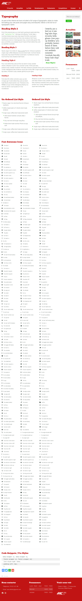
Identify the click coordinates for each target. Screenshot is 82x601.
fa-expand (5, 484)
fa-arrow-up (44, 449)
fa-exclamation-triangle (28, 208)
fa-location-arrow (45, 249)
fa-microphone (6, 260)
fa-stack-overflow (45, 522)
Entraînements (39, 8)
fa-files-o (5, 408)
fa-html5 (43, 511)
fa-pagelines (44, 517)
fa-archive (43, 145)
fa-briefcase (6, 162)
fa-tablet (24, 328)
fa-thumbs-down (45, 334)
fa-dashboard (8, 197)
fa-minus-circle (6, 263)
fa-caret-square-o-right (47, 170)
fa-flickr (5, 506)
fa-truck (43, 347)
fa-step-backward (45, 490)
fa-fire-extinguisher (45, 216)
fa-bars (24, 153)
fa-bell (4, 156)
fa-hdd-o (5, 235)
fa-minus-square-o (45, 263)
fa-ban (23, 151)
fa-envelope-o (44, 203)
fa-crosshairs (25, 194)
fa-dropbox (6, 503)
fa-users (5, 356)
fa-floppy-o (25, 408)
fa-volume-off (6, 358)
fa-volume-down (45, 356)
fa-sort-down (45, 312)
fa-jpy (4, 380)
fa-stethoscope (25, 541)
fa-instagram (6, 514)
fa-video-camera (26, 356)
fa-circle (24, 178)
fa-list (4, 413)
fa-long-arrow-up (7, 476)
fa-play (42, 487)
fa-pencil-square (7, 271)
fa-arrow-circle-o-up (46, 443)
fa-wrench (24, 361)
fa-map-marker (25, 257)
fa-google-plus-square (27, 511)
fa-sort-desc (25, 312)
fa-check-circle (6, 175)
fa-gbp (23, 377)
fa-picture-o (25, 274)
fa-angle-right (25, 438)
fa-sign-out (6, 304)
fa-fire (23, 216)
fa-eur (42, 375)
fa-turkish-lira (8, 388)
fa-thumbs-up (44, 336)
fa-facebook (25, 503)
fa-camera (24, 167)
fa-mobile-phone (27, 265)
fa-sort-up (45, 315)
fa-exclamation (44, 205)
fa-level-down (44, 246)
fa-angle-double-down (27, 432)
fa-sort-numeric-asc (8, 315)
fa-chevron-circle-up (8, 465)
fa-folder (43, 222)
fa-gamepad (25, 227)
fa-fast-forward (45, 484)
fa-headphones (26, 235)
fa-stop (24, 492)
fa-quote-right (44, 285)
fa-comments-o (7, 192)
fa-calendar (44, 164)
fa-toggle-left (8, 345)
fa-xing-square (25, 533)
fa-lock (4, 252)
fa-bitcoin (26, 372)
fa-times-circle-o (7, 342)
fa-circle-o (43, 178)
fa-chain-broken (26, 397)
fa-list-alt (24, 413)
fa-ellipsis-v (5, 203)
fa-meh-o (43, 257)
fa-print (43, 279)
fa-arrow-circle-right (8, 446)
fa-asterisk (5, 151)
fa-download (6, 200)
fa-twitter (5, 528)
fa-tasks (43, 331)
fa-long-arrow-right (46, 473)
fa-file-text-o (44, 405)
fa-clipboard (44, 397)
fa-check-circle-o (26, 175)
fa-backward (6, 481)
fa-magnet (43, 252)
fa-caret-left (43, 454)
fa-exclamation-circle (8, 208)
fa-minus (43, 260)
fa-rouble (25, 383)
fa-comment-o (25, 189)
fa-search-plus (44, 295)
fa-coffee (5, 186)
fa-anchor (24, 145)
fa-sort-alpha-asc (45, 306)
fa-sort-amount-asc (27, 309)
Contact (73, 8)
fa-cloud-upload (7, 183)
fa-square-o (44, 317)
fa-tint (23, 342)
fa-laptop (24, 244)
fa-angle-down (44, 435)
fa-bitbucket (6, 498)
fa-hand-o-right (26, 470)
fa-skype (5, 522)
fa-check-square (45, 175)
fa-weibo (24, 531)
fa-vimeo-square (45, 528)
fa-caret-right (6, 457)
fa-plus (4, 276)
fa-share (5, 298)
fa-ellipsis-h (44, 200)
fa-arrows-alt (25, 451)
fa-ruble (6, 386)
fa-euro (6, 377)
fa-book (5, 159)
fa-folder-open (25, 224)
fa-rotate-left (45, 418)
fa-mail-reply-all (45, 254)
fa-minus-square (26, 263)
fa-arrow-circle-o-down (47, 440)
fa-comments (44, 189)
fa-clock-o (5, 181)
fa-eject (43, 481)
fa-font (42, 408)
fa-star (4, 320)
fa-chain (6, 397)
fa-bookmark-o (44, 159)
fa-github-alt (6, 509)
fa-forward (5, 487)
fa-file (42, 402)
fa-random (5, 287)
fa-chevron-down (26, 465)
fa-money (43, 265)
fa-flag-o (43, 219)
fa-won (44, 388)
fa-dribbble (43, 500)
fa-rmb (6, 383)
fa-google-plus (7, 511)
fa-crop (5, 194)
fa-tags (24, 331)
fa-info (4, 241)
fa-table (24, 424)
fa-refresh (24, 287)
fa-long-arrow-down (8, 473)
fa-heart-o (5, 238)
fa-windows (44, 531)
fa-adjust (5, 145)
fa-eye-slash (44, 211)
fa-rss (23, 293)
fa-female (5, 213)
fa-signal (24, 304)
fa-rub (42, 383)
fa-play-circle (6, 490)
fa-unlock (24, 350)
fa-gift (42, 230)
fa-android (24, 495)
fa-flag (4, 219)
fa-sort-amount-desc (46, 309)
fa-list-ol (43, 413)
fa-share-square (26, 298)
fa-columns (6, 399)
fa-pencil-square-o (26, 271)
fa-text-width (6, 427)
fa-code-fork (44, 183)
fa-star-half (24, 320)
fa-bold (42, 394)
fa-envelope (25, 203)
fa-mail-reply (27, 254)
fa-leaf (42, 244)
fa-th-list (5, 429)
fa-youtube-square (26, 536)
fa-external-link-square (8, 211)
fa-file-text (24, 405)
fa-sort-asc (5, 312)
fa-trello (5, 525)
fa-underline (25, 429)
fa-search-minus (26, 295)
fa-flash (6, 222)
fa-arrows (5, 148)
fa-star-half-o (25, 323)
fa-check (43, 172)
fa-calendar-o (6, 167)
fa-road (43, 290)
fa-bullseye (24, 164)
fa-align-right (25, 394)
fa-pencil (43, 268)
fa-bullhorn (6, 164)
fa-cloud (24, 181)
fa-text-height (44, 424)
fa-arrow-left (6, 449)
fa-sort (23, 306)
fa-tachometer (44, 328)
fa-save (25, 421)
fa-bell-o (24, 156)
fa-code (24, 183)
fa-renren (43, 520)
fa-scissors (43, 421)
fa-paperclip (44, 416)
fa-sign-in (43, 301)
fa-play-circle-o (26, 490)
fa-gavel (43, 227)
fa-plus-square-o (7, 279)
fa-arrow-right (25, 449)
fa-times (24, 339)
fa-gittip (43, 509)
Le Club (30, 8)
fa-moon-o (5, 268)
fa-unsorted (7, 353)
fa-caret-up (43, 459)
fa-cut (44, 399)
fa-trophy (24, 347)
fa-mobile (5, 265)
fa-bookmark (25, 159)
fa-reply (43, 287)
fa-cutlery (43, 194)
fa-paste (6, 418)
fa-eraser (5, 205)
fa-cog (23, 186)
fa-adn (4, 495)
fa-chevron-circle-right (46, 462)
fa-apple (43, 495)
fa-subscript (6, 326)
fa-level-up (5, 249)
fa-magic (24, 252)
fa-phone (43, 271)
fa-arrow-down (45, 446)
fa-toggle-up (45, 345)
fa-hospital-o (25, 539)
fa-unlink (6, 432)
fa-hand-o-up (44, 470)
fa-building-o (44, 162)
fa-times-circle (44, 339)
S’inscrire (13, 8)
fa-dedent (7, 402)
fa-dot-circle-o (44, 197)
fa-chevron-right (7, 468)
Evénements (51, 8)
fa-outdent (24, 416)
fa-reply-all (5, 290)
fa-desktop (25, 197)
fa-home (24, 238)
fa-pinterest (6, 520)
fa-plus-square (44, 276)
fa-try (42, 386)
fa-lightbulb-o (25, 249)
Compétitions (63, 8)
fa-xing (4, 533)
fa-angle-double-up (26, 435)
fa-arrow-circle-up (26, 446)
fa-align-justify (44, 391)
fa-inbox (43, 238)
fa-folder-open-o (45, 224)
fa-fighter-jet (25, 213)
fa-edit (25, 200)
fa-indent (5, 410)
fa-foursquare (25, 506)
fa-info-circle (25, 241)
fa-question (43, 282)
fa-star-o (43, 323)
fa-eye (23, 211)
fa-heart (43, 235)
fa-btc (42, 372)
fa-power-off (25, 279)
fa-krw (23, 380)
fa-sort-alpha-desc (7, 309)
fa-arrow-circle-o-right (27, 443)
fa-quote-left (25, 285)
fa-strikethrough (7, 424)
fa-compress (25, 481)
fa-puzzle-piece (7, 282)
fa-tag (4, 331)
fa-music (24, 268)
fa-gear (6, 230)
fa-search (5, 295)
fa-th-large (43, 427)
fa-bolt (42, 156)
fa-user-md (43, 541)
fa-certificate (25, 172)
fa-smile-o (5, 306)
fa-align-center (25, 391)
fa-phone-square (7, 274)
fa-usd (23, 388)
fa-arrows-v (43, 148)
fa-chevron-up (25, 468)
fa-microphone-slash (27, 260)
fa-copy (25, 399)
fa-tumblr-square (45, 525)
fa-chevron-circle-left (27, 462)
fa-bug (23, 162)
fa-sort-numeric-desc (27, 315)
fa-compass (25, 192)
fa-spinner (5, 317)
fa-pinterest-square (27, 520)
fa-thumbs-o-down (7, 336)
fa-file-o (5, 405)
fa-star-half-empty (47, 320)
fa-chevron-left (44, 465)
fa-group (45, 233)
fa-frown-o (5, 227)
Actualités (22, 8)
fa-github (43, 506)
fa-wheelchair (6, 361)
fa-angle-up (43, 438)
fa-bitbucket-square (27, 498)
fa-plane (43, 274)
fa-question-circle (7, 285)
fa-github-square (26, 509)
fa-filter (4, 216)
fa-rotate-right (8, 421)
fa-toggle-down (46, 342)
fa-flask (24, 222)
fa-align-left (6, 394)
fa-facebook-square (46, 503)
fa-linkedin (24, 514)
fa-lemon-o (24, 246)
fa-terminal (5, 334)
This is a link (21, 51)
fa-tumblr (24, 525)
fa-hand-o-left (6, 470)
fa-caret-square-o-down (9, 170)
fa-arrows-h (25, 148)
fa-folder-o (5, 224)
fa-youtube (43, 533)
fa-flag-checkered (26, 219)
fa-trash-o (5, 347)
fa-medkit (43, 539)
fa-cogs (43, 186)
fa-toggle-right (27, 345)
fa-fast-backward (26, 484)
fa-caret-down (25, 454)
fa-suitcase (25, 326)
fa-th (23, 427)
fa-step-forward (6, 492)
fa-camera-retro (45, 167)
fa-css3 (24, 500)
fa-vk (4, 531)
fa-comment (6, 189)
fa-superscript (6, 328)
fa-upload (24, 353)
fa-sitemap (43, 304)
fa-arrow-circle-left (26, 440)
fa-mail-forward (8, 254)
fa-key (42, 241)
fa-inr (42, 377)
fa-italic (23, 410)
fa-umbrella (6, 350)
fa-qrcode (24, 282)
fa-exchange (25, 205)
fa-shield (5, 301)
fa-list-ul (5, 416)
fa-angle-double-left (45, 432)
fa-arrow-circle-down (8, 440)
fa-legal (6, 246)
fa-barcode (6, 153)
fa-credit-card (44, 192)
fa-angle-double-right (8, 435)
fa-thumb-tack (25, 334)
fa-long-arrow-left (26, 473)
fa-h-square (6, 539)
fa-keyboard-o (6, 244)
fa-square (24, 317)
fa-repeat (24, 418)
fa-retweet (24, 290)
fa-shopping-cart (26, 301)
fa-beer (42, 153)
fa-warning (45, 358)
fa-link (42, 410)
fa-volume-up (25, 358)
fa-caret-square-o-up (8, 172)
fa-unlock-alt (44, 350)
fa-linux (5, 517)
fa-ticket (5, 339)
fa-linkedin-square (45, 514)
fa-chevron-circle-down (9, 462)
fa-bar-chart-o (44, 151)
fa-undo (43, 429)
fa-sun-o (43, 326)
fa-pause (24, 487)
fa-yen (6, 391)
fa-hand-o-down (45, 468)
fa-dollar (25, 375)
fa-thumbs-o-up (26, 336)
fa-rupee (25, 386)
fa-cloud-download (46, 181)
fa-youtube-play (45, 492)
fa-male (4, 257)
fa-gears (26, 230)
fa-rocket (5, 293)
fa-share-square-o (45, 298)
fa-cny (6, 375)
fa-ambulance (44, 536)
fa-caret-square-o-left (27, 170)
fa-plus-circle (25, 276)
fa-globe (24, 233)
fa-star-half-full (8, 323)
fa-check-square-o (7, 178)
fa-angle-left (5, 438)
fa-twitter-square (26, 528)
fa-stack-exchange (26, 522)
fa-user (42, 353)
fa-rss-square (44, 293)
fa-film (42, 213)
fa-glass (5, 233)
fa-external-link (45, 208)
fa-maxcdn (24, 517)
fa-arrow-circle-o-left (8, 443)
